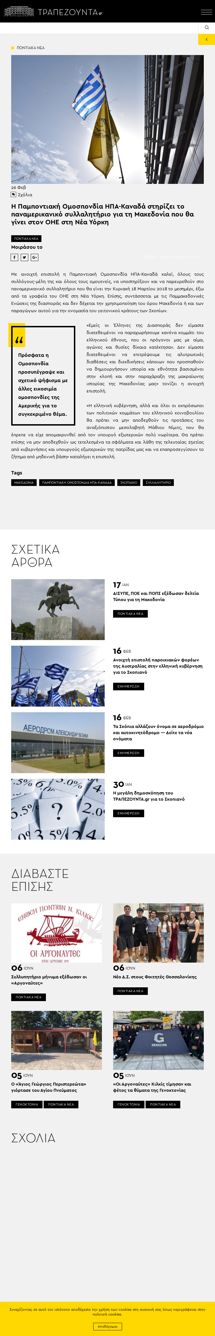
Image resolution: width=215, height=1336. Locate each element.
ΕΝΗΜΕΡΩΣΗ (129, 686)
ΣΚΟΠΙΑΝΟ (128, 482)
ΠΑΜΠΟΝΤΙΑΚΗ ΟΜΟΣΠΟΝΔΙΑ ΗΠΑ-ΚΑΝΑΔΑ (77, 482)
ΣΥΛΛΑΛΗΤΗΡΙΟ (158, 482)
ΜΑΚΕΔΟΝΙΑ (24, 482)
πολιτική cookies (107, 1314)
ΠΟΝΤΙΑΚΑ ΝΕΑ (26, 238)
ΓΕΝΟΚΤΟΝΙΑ (27, 1104)
